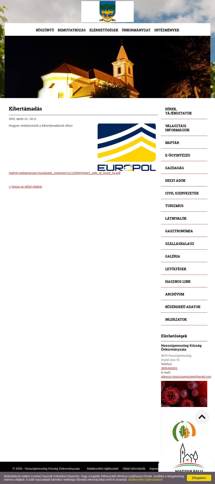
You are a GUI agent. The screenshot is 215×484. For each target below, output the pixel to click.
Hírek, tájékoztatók (178, 111)
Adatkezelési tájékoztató (103, 468)
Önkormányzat (136, 30)
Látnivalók (175, 218)
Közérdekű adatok (182, 306)
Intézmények (166, 30)
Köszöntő (45, 30)
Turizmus (174, 205)
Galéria (172, 256)
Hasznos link (177, 281)
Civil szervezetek (182, 193)
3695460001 (169, 368)
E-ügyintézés (177, 155)
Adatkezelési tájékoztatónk (145, 479)
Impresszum (157, 468)
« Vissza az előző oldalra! (25, 186)
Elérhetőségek (103, 30)
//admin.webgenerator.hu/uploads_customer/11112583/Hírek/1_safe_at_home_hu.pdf (64, 173)
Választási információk (177, 128)
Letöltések (175, 269)
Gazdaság (174, 168)
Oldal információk (134, 468)
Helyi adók (175, 180)
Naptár (172, 142)
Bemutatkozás (72, 30)
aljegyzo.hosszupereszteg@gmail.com (186, 376)
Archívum (174, 294)
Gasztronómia (179, 231)
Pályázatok (176, 319)
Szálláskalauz (179, 243)
